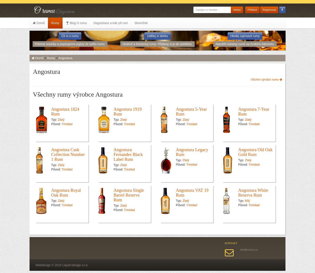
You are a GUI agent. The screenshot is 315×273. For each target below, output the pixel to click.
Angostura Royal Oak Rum (66, 192)
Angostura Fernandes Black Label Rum (128, 154)
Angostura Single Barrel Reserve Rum (129, 195)
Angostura (65, 58)
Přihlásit (252, 9)
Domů (39, 23)
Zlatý (61, 119)
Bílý (247, 200)
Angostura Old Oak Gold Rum (255, 152)
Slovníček (141, 23)
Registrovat (269, 9)
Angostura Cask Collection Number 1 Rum (68, 154)
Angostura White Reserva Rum (253, 192)
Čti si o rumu (70, 36)
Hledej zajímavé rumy (245, 36)
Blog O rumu (76, 23)
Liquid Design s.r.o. (75, 265)
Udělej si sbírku (157, 36)
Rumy (55, 23)
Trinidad (66, 124)
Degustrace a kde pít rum (110, 23)
